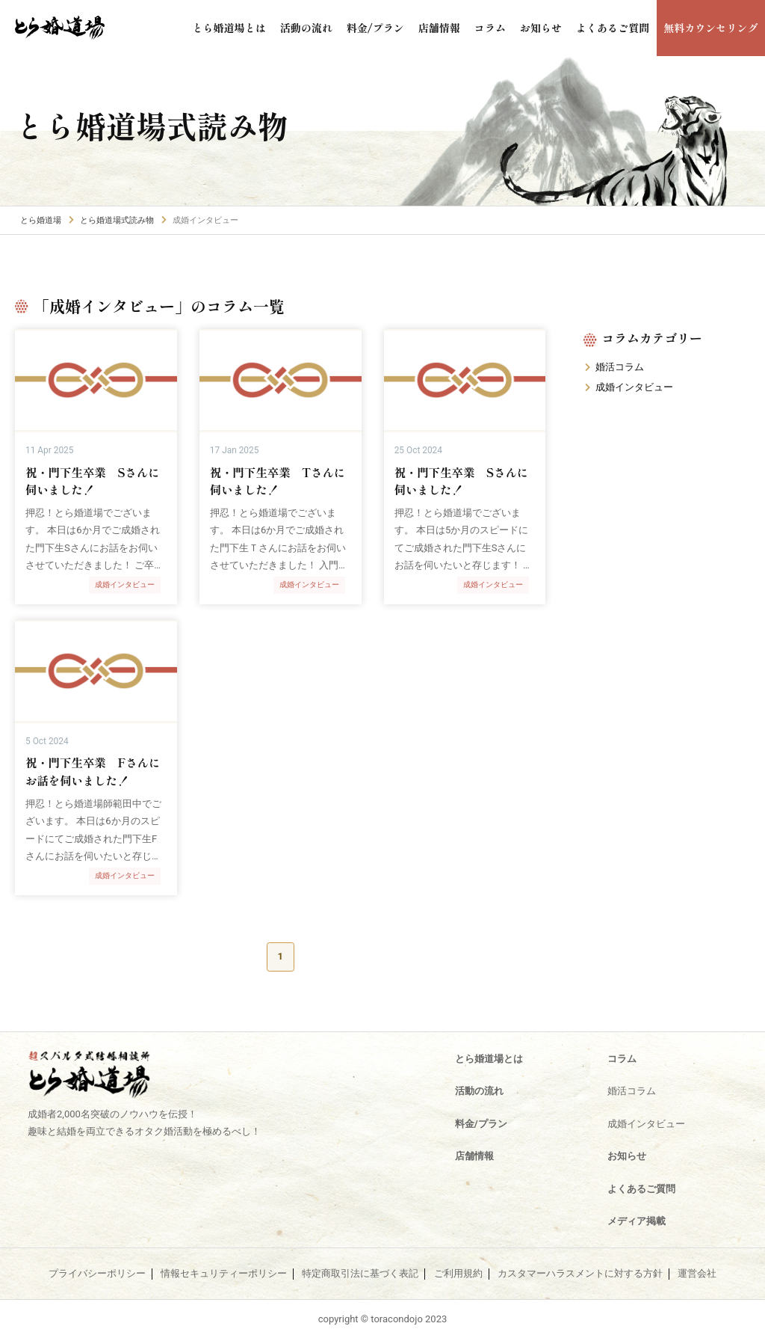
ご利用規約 (458, 1273)
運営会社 (697, 1273)
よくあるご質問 (621, 28)
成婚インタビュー (634, 387)
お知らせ (552, 28)
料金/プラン (393, 28)
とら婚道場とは (254, 28)
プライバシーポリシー (97, 1273)
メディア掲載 (636, 1221)
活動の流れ (327, 28)
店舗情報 (455, 28)
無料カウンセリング (714, 28)
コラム (503, 28)
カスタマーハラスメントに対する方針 (580, 1273)
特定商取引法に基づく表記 (360, 1273)
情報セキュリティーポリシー (224, 1273)
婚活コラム (619, 366)
